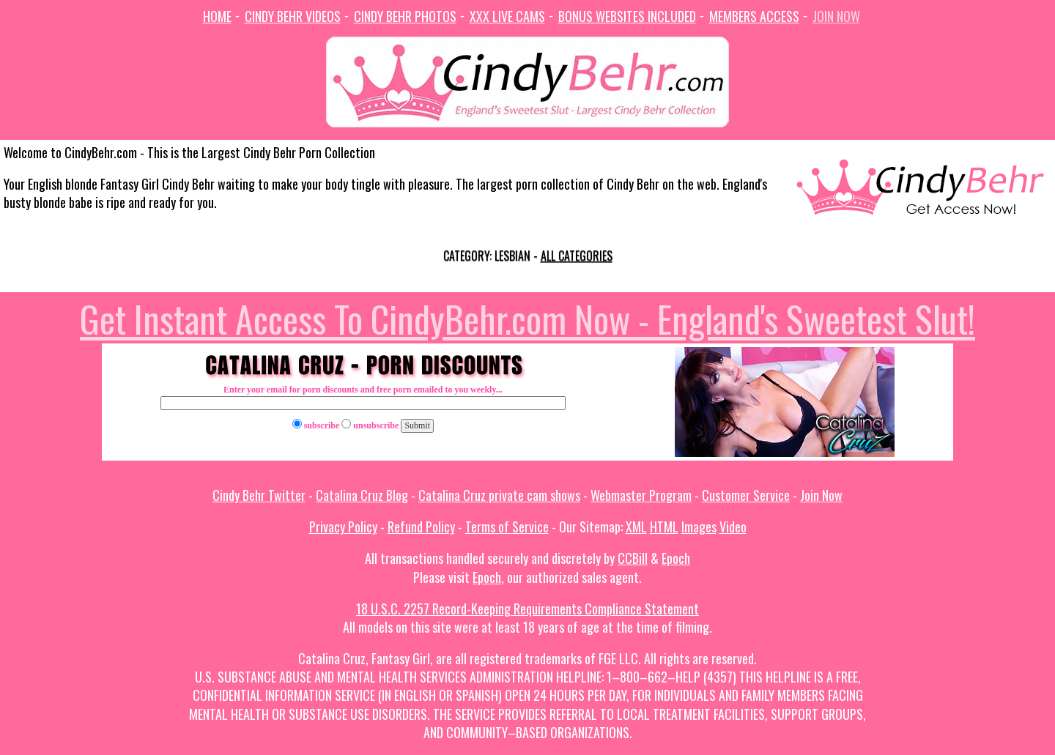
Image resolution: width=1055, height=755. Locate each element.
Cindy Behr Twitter (259, 495)
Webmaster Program (641, 495)
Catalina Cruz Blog (362, 495)
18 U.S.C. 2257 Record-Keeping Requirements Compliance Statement (527, 608)
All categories (576, 255)
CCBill (633, 558)
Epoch (676, 558)
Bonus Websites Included (627, 16)
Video (733, 526)
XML (636, 526)
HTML (664, 526)
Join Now (836, 16)
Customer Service (746, 495)
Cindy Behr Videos (293, 16)
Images (699, 526)
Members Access (754, 16)
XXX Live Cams (507, 16)
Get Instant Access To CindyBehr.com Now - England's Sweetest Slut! (527, 318)
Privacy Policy (343, 526)
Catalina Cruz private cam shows (499, 495)
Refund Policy (421, 526)
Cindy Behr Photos (405, 16)
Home (217, 16)
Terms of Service (507, 526)
